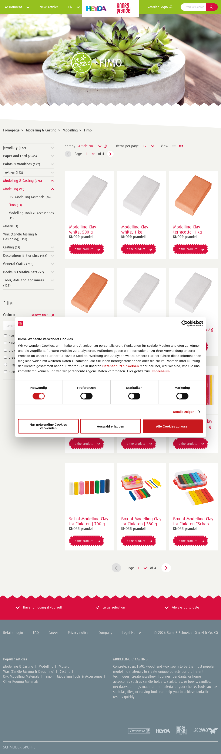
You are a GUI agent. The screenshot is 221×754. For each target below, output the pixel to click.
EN (74, 7)
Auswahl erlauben (110, 426)
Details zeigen (183, 411)
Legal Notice (131, 632)
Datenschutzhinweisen (120, 366)
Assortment (17, 7)
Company (105, 632)
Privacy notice (78, 632)
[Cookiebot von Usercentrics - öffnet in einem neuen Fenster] (184, 323)
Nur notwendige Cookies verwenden (48, 426)
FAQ (36, 632)
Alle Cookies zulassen (173, 426)
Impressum (161, 371)
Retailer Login (160, 7)
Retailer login (13, 632)
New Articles (49, 7)
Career (53, 632)
